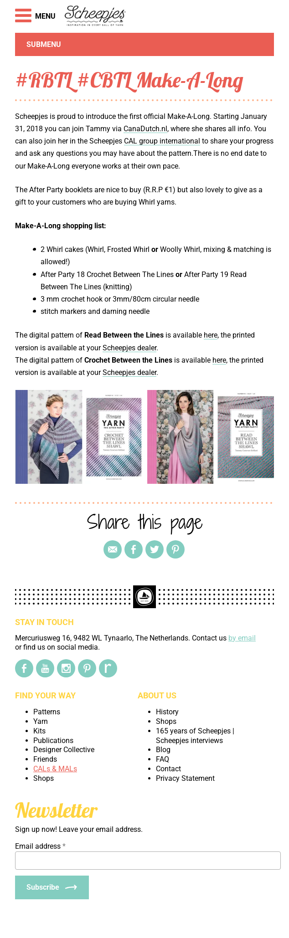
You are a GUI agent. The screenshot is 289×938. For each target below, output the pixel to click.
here (210, 335)
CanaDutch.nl (145, 128)
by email (242, 638)
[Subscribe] (52, 887)
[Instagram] (66, 668)
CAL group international (162, 141)
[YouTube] (45, 668)
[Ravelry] (108, 668)
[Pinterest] (87, 668)
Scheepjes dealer (129, 347)
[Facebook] (24, 668)
